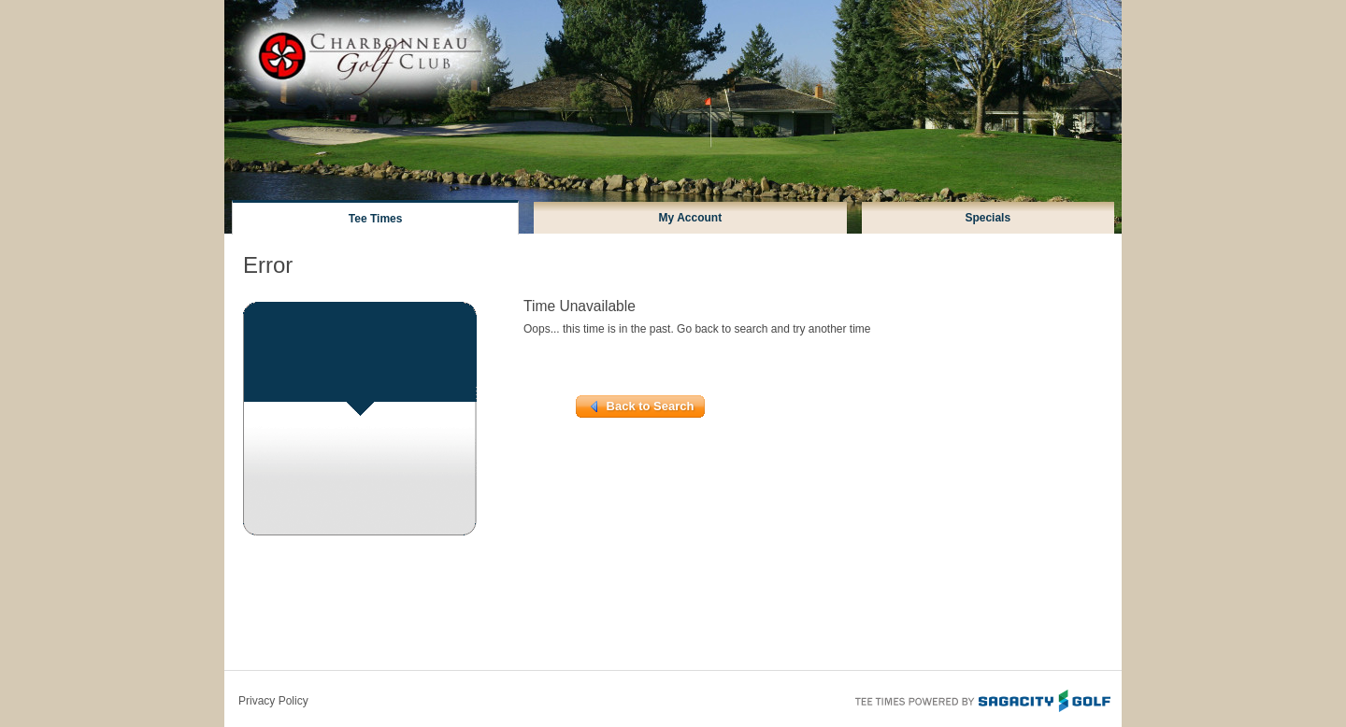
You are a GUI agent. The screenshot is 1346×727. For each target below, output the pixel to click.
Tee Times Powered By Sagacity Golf (981, 699)
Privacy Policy (273, 700)
